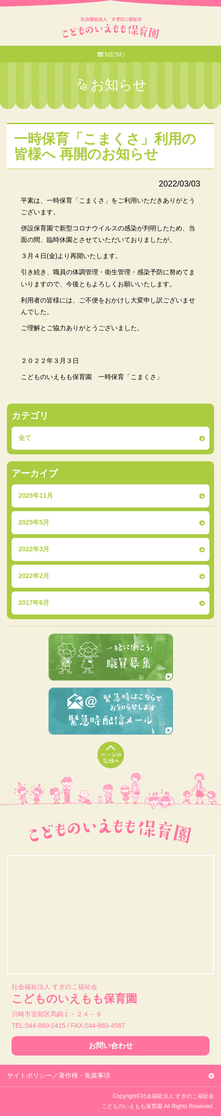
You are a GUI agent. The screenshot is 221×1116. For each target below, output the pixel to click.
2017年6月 (33, 602)
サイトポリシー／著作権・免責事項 (58, 1075)
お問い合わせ (111, 1046)
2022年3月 (33, 549)
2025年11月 (35, 495)
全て (24, 437)
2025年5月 (33, 522)
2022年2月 (33, 575)
